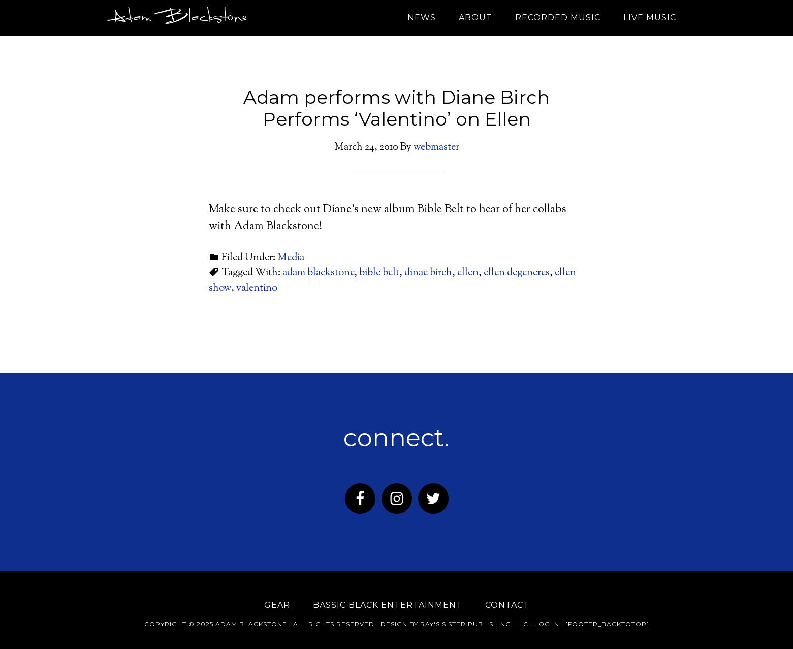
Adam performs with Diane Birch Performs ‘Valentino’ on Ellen (396, 108)
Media (290, 258)
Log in (546, 624)
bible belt (379, 273)
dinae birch (428, 273)
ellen (468, 273)
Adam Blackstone (177, 18)
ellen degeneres (517, 273)
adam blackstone (318, 273)
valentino (256, 288)
